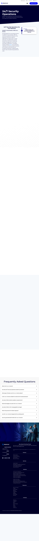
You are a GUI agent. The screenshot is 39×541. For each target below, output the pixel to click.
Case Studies (15, 489)
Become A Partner (16, 458)
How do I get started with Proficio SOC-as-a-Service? (19, 417)
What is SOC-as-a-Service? (19, 386)
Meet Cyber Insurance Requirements (19, 481)
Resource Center (15, 487)
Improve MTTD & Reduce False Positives (19, 475)
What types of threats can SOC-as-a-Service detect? (19, 393)
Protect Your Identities (16, 476)
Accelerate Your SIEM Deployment (18, 472)
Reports (14, 490)
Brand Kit (14, 495)
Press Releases (15, 503)
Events (14, 505)
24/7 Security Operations (17, 471)
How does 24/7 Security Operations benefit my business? (19, 389)
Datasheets (15, 491)
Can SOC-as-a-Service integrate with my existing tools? (19, 414)
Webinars (14, 493)
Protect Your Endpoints (17, 477)
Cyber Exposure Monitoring (17, 465)
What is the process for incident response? (19, 410)
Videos (14, 492)
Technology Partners (16, 456)
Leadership (15, 500)
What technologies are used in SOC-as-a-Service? (19, 403)
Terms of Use (28, 449)
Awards (14, 501)
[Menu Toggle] (27, 3)
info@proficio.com (5, 449)
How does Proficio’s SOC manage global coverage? (19, 407)
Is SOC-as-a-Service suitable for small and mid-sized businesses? (19, 396)
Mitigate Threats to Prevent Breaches (19, 474)
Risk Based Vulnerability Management (19, 464)
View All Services (16, 467)
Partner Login (15, 454)
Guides (14, 488)
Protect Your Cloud (16, 479)
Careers (14, 506)
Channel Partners (16, 455)
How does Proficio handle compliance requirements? (19, 400)
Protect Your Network (16, 480)
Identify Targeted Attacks (17, 473)
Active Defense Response (17, 466)
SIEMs (10, 44)
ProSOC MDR (15, 463)
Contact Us (15, 507)
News (14, 504)
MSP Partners (15, 457)
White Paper (15, 494)
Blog (14, 502)
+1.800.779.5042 (4, 448)
